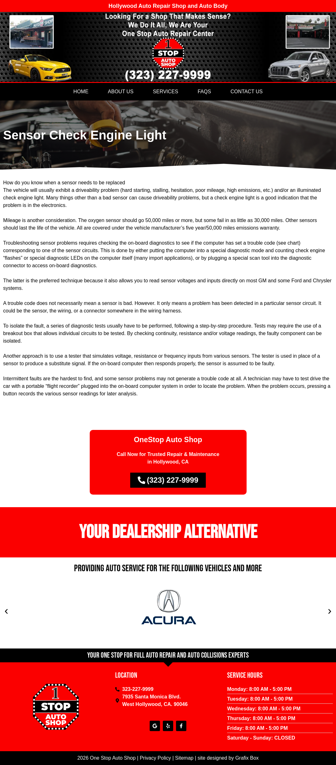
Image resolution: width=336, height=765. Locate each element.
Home (80, 91)
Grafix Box (247, 758)
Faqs (204, 91)
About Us (121, 91)
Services (165, 91)
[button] (6, 611)
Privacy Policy (155, 758)
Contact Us (247, 91)
